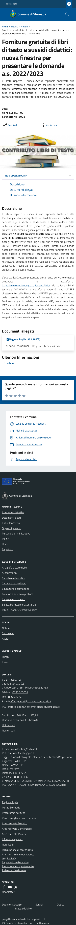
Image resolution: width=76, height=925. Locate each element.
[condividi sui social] (10, 125)
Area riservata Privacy (14, 834)
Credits (60, 904)
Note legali (8, 844)
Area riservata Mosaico (14, 823)
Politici (5, 539)
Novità (14, 26)
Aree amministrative (13, 512)
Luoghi (5, 657)
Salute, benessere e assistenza (19, 605)
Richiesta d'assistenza (14, 870)
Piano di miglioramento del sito (19, 818)
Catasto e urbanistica (13, 578)
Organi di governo (11, 528)
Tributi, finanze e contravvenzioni (20, 610)
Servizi (39, 904)
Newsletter (8, 892)
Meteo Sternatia (11, 807)
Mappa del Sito (23, 908)
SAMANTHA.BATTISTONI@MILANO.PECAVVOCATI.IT (39, 781)
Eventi (5, 662)
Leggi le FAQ (9, 858)
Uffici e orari (8, 725)
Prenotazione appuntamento (18, 866)
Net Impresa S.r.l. (36, 919)
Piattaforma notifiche (13, 813)
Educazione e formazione (15, 589)
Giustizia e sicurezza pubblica (17, 594)
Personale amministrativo (16, 533)
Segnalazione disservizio (15, 862)
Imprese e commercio (13, 599)
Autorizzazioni (9, 573)
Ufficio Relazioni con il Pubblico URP (21, 720)
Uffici (4, 544)
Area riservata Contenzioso (17, 829)
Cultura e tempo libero (14, 583)
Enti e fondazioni (11, 523)
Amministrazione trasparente (18, 854)
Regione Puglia (11, 3)
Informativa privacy (12, 839)
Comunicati (8, 633)
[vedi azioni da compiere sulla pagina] (49, 125)
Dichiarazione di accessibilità (17, 850)
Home (5, 26)
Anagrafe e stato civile (14, 568)
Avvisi (5, 639)
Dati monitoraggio (12, 904)
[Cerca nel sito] (65, 14)
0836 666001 (20, 692)
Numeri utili (8, 730)
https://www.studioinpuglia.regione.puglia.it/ (26, 285)
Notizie (24, 26)
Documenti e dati (11, 518)
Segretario (7, 549)
